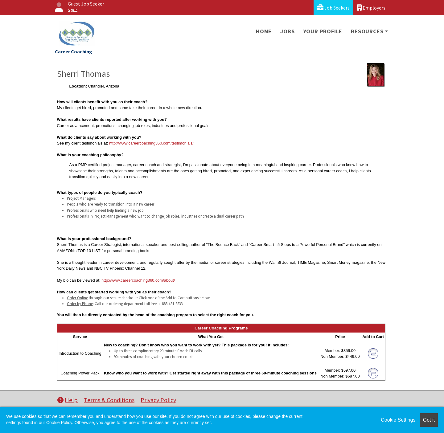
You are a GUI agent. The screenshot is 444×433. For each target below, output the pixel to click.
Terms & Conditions (109, 400)
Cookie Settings (398, 420)
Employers (371, 7)
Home (264, 31)
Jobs (287, 31)
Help (67, 400)
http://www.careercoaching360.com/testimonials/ (151, 143)
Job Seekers (333, 7)
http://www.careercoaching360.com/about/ (138, 280)
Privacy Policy (158, 400)
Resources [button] (367, 31)
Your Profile (323, 31)
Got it (429, 420)
